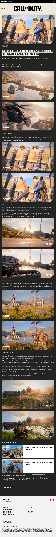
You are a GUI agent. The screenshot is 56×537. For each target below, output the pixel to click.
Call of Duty (6, 508)
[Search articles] (54, 1)
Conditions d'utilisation (6, 521)
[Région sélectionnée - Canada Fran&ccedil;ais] (52, 500)
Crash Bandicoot (7, 513)
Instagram (30, 511)
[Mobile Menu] (51, 2)
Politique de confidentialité (7, 522)
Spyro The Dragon (7, 511)
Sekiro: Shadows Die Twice (9, 514)
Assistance (4, 520)
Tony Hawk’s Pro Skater (8, 509)
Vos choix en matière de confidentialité (9, 526)
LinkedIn (30, 513)
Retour (3, 8)
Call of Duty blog (36, 373)
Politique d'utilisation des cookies (8, 523)
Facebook (30, 508)
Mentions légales (5, 519)
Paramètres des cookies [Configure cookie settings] (6, 525)
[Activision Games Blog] (6, 2)
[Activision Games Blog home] (7, 500)
